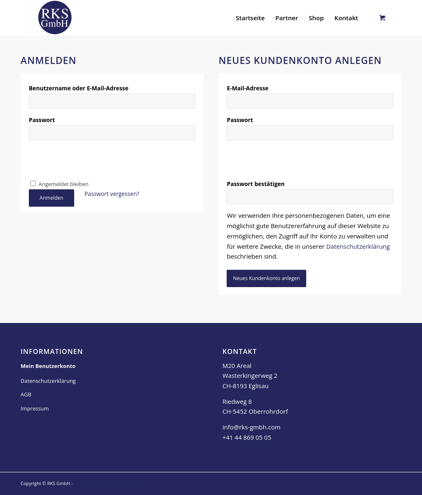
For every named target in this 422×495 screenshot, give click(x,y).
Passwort (44, 120)
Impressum (35, 408)
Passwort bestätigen (258, 184)
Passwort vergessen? (111, 194)
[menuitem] (250, 17)
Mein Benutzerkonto (48, 366)
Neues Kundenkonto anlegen (266, 278)
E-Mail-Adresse (250, 88)
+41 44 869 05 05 (247, 437)
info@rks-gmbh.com (252, 427)
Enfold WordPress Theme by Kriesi (110, 483)
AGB (26, 394)
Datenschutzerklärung (358, 246)
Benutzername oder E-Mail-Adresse (81, 88)
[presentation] (91, 162)
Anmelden (51, 197)
